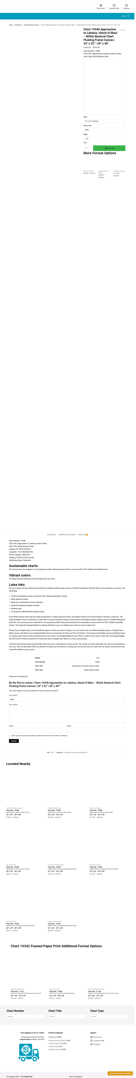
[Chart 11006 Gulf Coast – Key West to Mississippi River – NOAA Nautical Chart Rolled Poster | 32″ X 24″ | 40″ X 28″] (67, 963)
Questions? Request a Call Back (120, 1073)
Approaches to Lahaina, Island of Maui (85, 660)
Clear (85, 142)
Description (51, 529)
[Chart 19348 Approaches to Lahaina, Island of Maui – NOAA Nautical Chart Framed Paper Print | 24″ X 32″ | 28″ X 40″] (104, 163)
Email (69, 720)
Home (11, 25)
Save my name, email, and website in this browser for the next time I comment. (40, 730)
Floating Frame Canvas (31, 25)
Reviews (82, 529)
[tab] (51, 527)
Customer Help (114, 6)
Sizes (85, 117)
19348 (97, 656)
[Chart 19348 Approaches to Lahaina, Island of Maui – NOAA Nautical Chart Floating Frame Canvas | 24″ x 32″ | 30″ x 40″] (25, 781)
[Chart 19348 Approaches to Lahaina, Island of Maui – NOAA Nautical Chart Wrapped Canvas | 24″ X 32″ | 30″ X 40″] (119, 163)
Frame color (87, 125)
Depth (85, 134)
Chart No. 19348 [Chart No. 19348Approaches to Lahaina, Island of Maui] (25, 806)
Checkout (126, 6)
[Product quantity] (86, 148)
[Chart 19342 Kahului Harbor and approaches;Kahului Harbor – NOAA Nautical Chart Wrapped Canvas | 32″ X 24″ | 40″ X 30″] (109, 837)
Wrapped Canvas (119, 171)
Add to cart (109, 148)
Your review (13, 699)
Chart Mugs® (11, 1073)
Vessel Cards (39, 1073)
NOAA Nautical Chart (91, 664)
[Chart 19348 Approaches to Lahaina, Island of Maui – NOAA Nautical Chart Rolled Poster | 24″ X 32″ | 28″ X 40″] (89, 163)
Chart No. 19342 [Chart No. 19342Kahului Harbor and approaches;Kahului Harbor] (67, 863)
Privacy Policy (101, 1073)
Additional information (67, 529)
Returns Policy (90, 1073)
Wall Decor (18, 25)
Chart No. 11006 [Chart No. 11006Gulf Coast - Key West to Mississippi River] (67, 988)
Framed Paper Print (54, 802)
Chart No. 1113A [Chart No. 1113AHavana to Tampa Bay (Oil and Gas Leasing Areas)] (28, 988)
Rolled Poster (88, 171)
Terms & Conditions (76, 1073)
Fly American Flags (25, 1073)
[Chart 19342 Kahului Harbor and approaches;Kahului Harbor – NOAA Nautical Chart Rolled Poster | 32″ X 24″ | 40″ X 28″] (25, 894)
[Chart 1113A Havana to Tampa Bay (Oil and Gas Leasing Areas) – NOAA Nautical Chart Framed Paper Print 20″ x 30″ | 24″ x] (28, 963)
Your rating (13, 689)
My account (101, 6)
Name (11, 720)
